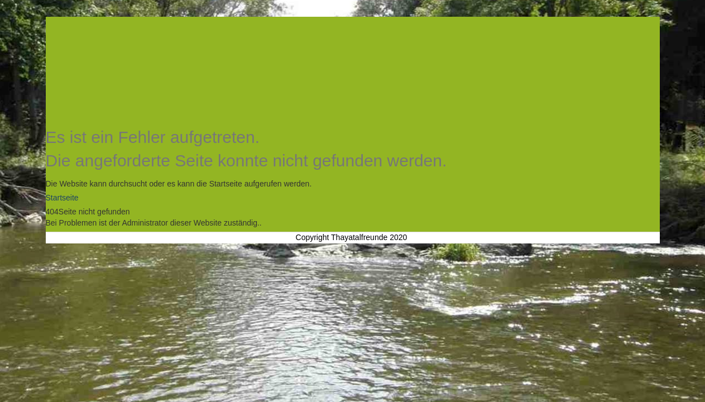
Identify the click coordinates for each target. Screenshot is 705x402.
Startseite (62, 197)
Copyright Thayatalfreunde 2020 (351, 237)
